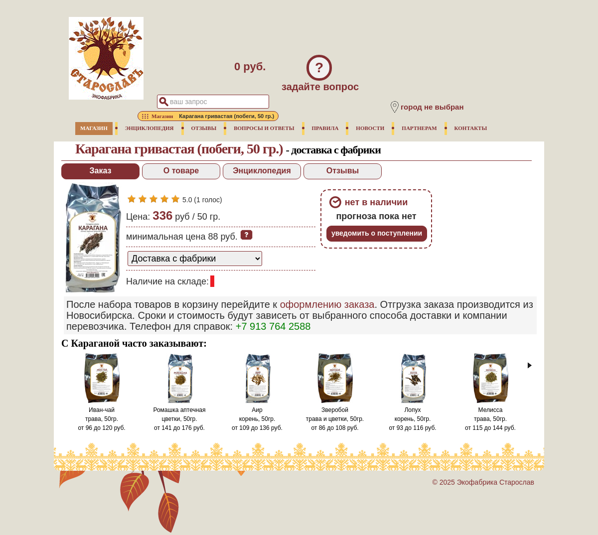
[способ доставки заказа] (195, 258)
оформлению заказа (327, 304)
